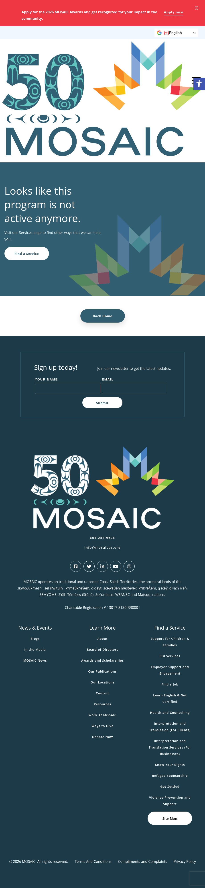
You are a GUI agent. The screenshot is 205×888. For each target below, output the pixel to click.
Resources (102, 704)
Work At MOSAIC (103, 715)
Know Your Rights (170, 765)
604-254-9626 (102, 538)
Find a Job (169, 684)
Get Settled (169, 786)
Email (108, 379)
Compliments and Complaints (142, 861)
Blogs (35, 638)
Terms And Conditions (93, 861)
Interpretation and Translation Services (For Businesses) (170, 747)
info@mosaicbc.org (102, 547)
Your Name (46, 379)
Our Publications (102, 671)
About (102, 638)
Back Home (102, 316)
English (173, 32)
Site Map (169, 818)
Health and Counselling (170, 712)
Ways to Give (102, 726)
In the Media (35, 649)
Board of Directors (102, 649)
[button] (199, 84)
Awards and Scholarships (102, 660)
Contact (102, 693)
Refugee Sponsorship (170, 775)
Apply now (173, 12)
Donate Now (102, 737)
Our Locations (103, 682)
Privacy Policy (185, 861)
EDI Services (170, 656)
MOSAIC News (35, 660)
